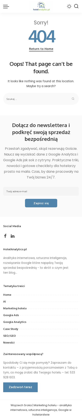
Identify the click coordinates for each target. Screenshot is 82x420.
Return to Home (41, 49)
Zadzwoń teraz (20, 387)
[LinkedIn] (13, 236)
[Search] (76, 6)
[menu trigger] (7, 6)
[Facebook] (5, 236)
